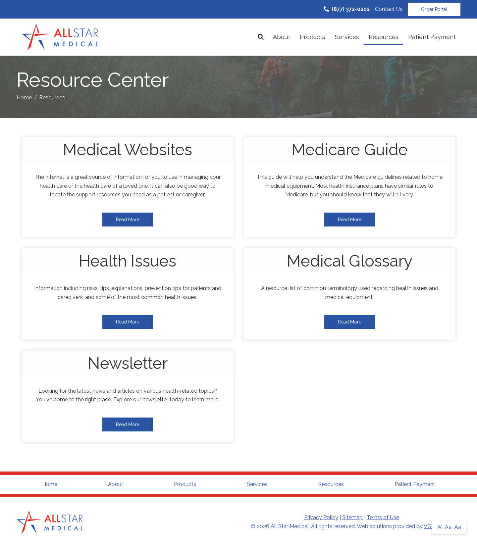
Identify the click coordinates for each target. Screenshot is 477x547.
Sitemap (352, 517)
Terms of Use (383, 517)
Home (24, 97)
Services (347, 36)
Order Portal (434, 9)
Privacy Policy (321, 517)
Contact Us (388, 9)
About (281, 36)
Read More (127, 219)
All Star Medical (290, 526)
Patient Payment (432, 36)
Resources (383, 36)
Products (312, 36)
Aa (440, 526)
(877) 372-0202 (347, 9)
